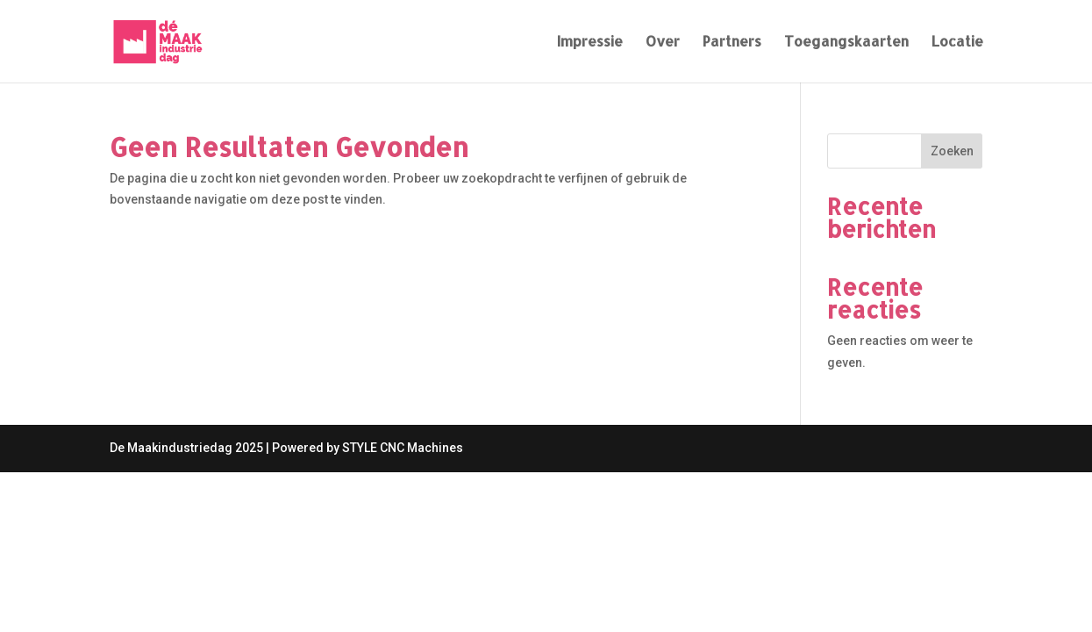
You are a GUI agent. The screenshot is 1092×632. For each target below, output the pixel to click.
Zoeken (952, 151)
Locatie (957, 42)
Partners (732, 42)
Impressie (590, 42)
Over (663, 42)
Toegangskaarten (846, 42)
